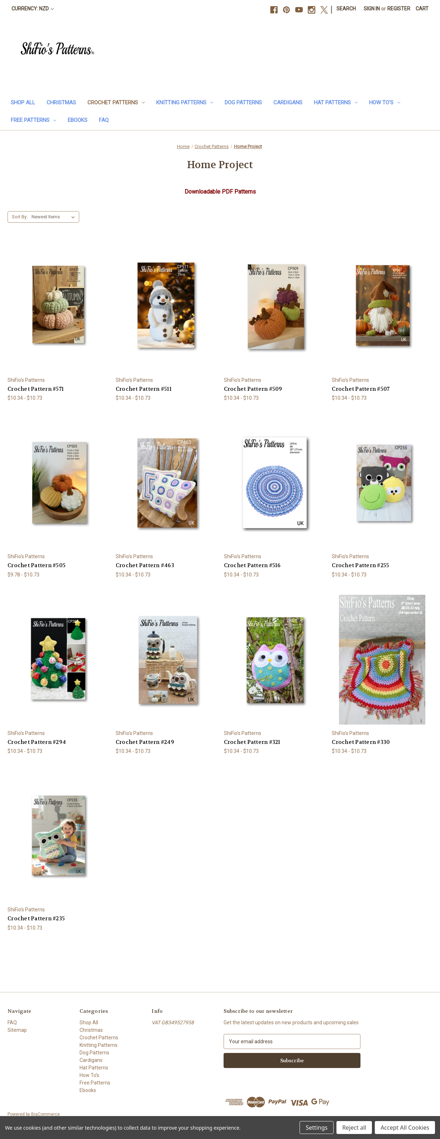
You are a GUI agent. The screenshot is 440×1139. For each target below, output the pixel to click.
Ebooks (77, 120)
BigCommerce (45, 1114)
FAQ (104, 120)
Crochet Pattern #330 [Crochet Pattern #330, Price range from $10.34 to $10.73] (361, 742)
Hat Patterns (336, 102)
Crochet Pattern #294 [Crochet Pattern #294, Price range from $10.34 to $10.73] (37, 742)
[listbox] (54, 217)
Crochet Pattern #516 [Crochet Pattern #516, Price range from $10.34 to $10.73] (252, 565)
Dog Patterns (243, 102)
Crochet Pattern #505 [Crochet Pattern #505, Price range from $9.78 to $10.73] (37, 565)
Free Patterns (33, 120)
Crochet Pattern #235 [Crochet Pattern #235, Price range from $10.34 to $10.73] (36, 918)
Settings (316, 1127)
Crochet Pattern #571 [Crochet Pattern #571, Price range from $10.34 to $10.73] (36, 389)
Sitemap (17, 1030)
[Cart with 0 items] (422, 9)
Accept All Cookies (405, 1127)
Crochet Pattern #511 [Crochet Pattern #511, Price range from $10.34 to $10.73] (144, 389)
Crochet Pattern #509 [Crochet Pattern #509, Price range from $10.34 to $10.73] (253, 389)
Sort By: (20, 216)
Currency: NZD (32, 8)
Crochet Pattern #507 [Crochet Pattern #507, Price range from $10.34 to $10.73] (360, 389)
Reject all (354, 1127)
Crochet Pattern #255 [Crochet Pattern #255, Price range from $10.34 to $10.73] (360, 565)
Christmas (61, 102)
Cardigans (287, 102)
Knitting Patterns (184, 102)
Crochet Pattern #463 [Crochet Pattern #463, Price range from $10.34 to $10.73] (145, 565)
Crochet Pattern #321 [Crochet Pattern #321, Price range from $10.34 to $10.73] (252, 742)
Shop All (23, 102)
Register (398, 8)
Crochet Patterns (116, 102)
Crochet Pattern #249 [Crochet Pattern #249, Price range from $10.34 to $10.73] (145, 742)
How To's (384, 102)
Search (346, 8)
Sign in (372, 8)
